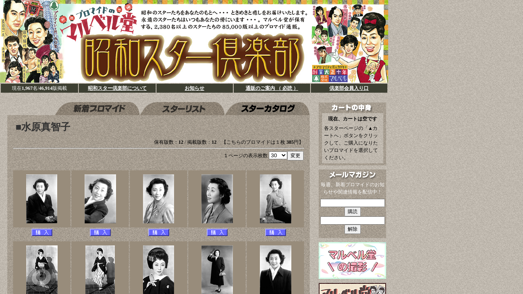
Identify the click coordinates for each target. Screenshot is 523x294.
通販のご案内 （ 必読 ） (272, 88)
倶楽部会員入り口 (349, 88)
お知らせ (194, 88)
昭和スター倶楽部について (117, 88)
